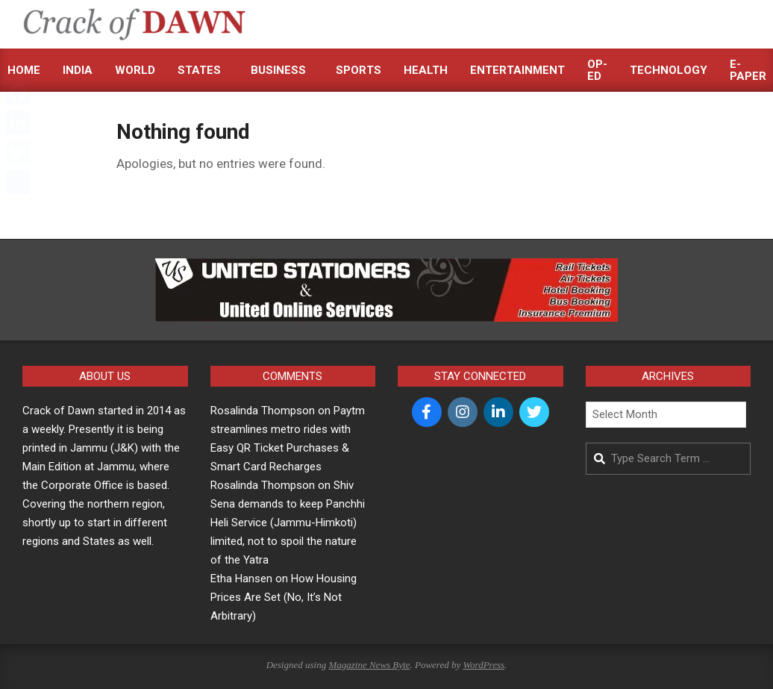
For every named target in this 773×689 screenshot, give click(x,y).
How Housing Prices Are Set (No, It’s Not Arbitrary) (283, 597)
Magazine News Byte (369, 664)
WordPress (483, 664)
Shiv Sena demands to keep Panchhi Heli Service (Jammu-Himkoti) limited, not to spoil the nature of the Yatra (287, 522)
